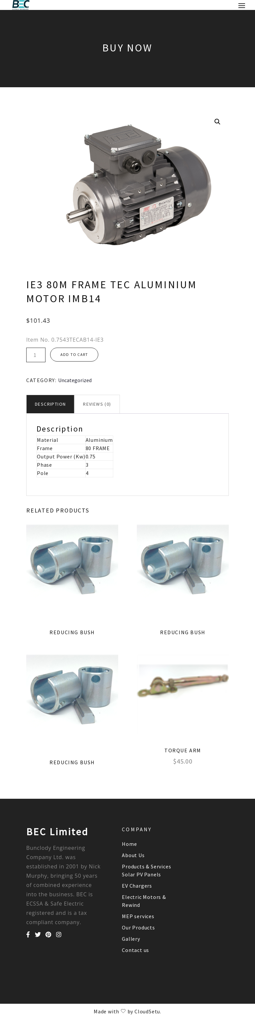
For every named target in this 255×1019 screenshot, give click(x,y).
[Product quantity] (35, 355)
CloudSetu (147, 1011)
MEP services (138, 916)
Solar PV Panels (141, 874)
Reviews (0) (97, 404)
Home (129, 844)
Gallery (131, 938)
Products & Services (146, 866)
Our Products (138, 927)
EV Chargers (137, 885)
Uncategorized (75, 380)
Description (50, 404)
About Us (133, 855)
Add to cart (74, 354)
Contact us (135, 950)
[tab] (50, 404)
